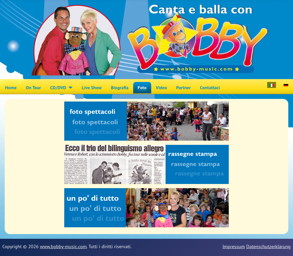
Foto (142, 88)
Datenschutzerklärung (268, 246)
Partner (183, 88)
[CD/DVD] (69, 87)
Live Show (92, 88)
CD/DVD (58, 88)
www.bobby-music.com (63, 246)
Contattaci (210, 88)
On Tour (33, 88)
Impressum (233, 246)
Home (11, 88)
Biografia (119, 88)
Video (161, 88)
